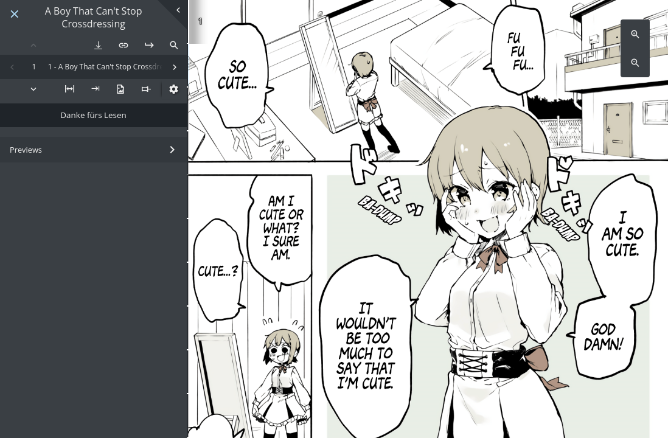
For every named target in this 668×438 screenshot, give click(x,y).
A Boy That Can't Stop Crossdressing (93, 17)
